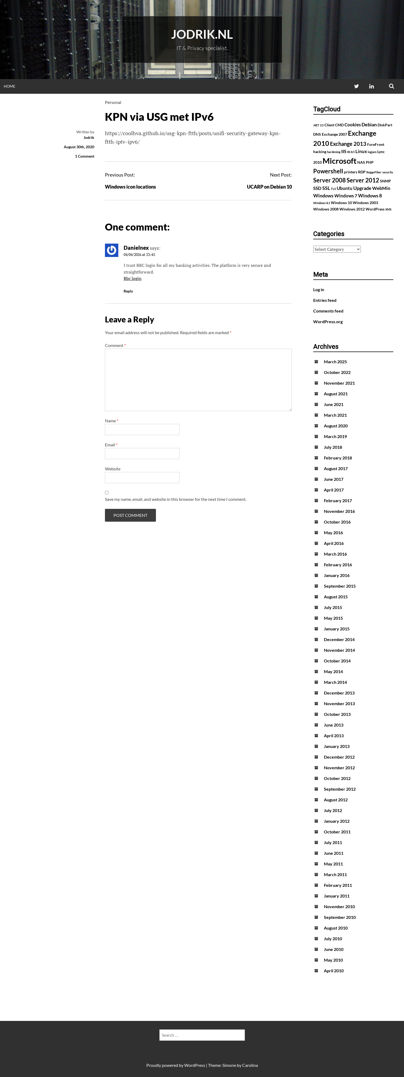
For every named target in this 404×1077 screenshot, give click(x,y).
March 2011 (335, 874)
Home (9, 86)
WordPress (194, 1065)
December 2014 (339, 639)
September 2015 (340, 585)
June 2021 (333, 404)
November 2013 (339, 703)
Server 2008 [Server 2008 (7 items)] (329, 180)
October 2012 (337, 778)
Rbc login (133, 278)
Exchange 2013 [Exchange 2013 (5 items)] (348, 144)
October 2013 (337, 714)
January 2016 (337, 575)
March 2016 (335, 553)
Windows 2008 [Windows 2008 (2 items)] (326, 209)
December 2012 (339, 756)
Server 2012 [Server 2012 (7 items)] (363, 180)
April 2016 (334, 543)
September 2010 (340, 917)
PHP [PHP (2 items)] (370, 162)
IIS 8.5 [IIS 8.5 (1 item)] (351, 152)
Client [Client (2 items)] (329, 125)
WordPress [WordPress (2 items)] (375, 209)
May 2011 (333, 863)
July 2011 (333, 842)
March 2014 (335, 682)
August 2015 (336, 596)
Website (112, 468)
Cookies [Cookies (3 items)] (352, 124)
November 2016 (339, 511)
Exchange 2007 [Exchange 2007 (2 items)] (334, 134)
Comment (115, 345)
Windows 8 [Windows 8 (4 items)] (370, 195)
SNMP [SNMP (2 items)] (385, 181)
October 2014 (337, 660)
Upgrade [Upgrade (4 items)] (362, 188)
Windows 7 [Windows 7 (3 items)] (345, 195)
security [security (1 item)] (387, 172)
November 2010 (339, 906)
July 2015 (333, 607)
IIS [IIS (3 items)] (343, 151)
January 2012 (337, 821)
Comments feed (328, 310)
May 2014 (333, 671)
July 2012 (333, 810)
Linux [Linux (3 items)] (361, 151)
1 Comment (84, 156)
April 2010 (334, 970)
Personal (113, 102)
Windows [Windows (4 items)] (323, 195)
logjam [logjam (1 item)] (372, 152)
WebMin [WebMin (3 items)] (381, 188)
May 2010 (333, 959)
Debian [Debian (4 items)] (369, 124)
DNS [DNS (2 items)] (317, 134)
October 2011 (337, 831)
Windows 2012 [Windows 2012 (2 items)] (352, 209)
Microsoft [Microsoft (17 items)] (339, 160)
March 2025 (335, 361)
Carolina (250, 1065)
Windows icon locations (130, 187)
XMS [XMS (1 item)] (388, 209)
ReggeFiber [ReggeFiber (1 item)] (374, 172)
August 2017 (336, 468)
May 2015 (333, 618)
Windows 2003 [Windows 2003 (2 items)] (365, 202)
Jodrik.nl (202, 34)
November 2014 (339, 650)
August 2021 (336, 393)
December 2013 (339, 692)
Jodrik (89, 137)
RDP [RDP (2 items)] (362, 172)
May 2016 (333, 532)
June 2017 (333, 479)
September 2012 (340, 788)
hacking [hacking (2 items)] (319, 151)
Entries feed (324, 300)
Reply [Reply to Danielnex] (128, 291)
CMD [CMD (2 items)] (339, 125)
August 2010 (336, 927)
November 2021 (339, 382)
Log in (318, 289)
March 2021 (335, 414)
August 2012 (336, 799)
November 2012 (339, 767)
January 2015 (337, 628)
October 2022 (337, 372)
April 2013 (334, 735)
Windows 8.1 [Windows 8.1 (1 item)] (321, 203)
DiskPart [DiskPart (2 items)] (385, 125)
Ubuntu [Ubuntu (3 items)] (344, 188)
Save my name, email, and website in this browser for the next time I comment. (175, 499)
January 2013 (337, 746)
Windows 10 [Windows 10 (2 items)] (341, 202)
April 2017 (334, 489)
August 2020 (336, 425)
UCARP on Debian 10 (269, 187)
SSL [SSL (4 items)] (326, 188)
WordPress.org (328, 321)
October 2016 (337, 521)
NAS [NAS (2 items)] (361, 162)
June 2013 (333, 724)
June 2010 (333, 949)
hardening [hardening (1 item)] (333, 152)
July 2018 (333, 447)
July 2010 (333, 938)
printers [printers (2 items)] (350, 172)
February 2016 (338, 564)
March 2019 (335, 436)
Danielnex (136, 247)
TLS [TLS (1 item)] (333, 188)
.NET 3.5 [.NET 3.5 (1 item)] (318, 125)
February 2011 (338, 885)
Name (111, 420)
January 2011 (337, 895)
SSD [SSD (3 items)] (317, 188)
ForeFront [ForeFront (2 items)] (375, 144)
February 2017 (338, 500)
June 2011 (333, 853)
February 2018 (338, 457)
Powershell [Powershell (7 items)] (328, 171)
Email (111, 444)
